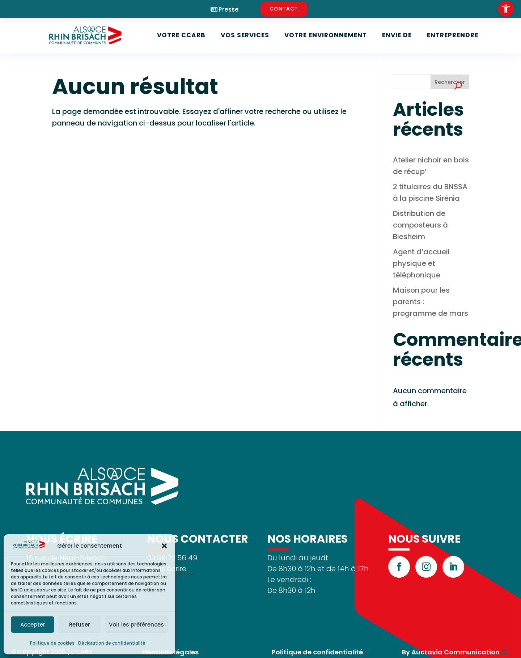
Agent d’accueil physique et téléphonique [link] (421, 263)
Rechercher (450, 82)
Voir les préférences (136, 624)
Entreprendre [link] (452, 35)
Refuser (79, 624)
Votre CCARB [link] (181, 35)
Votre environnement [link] (325, 35)
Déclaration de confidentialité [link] (111, 643)
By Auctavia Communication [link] (451, 652)
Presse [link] (229, 9)
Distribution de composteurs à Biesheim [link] (420, 225)
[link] (506, 9)
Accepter (32, 624)
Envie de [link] (397, 35)
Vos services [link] (245, 35)
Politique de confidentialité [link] (317, 652)
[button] (164, 545)
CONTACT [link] (284, 8)
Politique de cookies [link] (52, 643)
